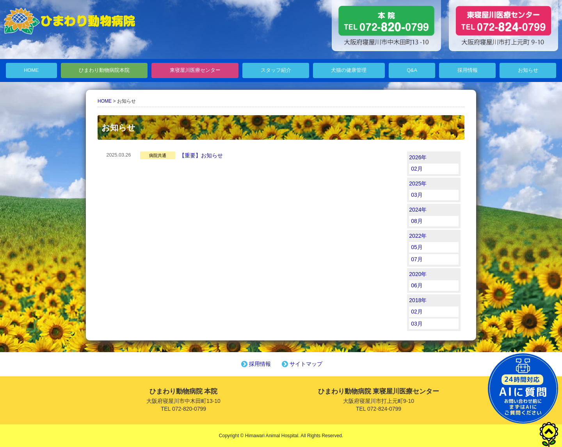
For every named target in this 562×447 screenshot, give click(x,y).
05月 (417, 247)
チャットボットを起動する (523, 388)
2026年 (418, 157)
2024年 (418, 210)
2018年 (418, 300)
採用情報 (467, 70)
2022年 (418, 236)
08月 (417, 221)
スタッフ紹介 (276, 70)
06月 (417, 285)
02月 (417, 169)
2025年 (418, 183)
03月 (417, 195)
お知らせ (528, 70)
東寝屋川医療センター (195, 70)
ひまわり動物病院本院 (104, 70)
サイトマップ (301, 364)
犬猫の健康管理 (348, 70)
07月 (417, 259)
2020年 (418, 274)
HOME (31, 70)
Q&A (412, 70)
